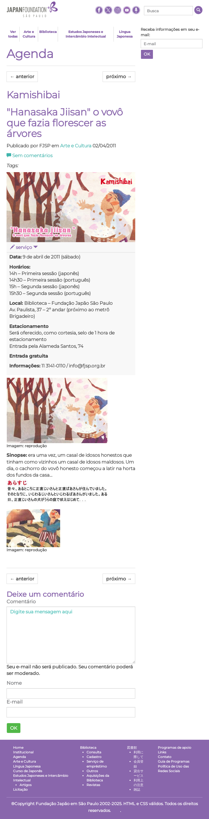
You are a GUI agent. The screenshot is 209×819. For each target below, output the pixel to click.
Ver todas (12, 34)
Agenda (30, 53)
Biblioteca (48, 32)
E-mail (15, 702)
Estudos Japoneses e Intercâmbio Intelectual (86, 34)
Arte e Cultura (29, 34)
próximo (119, 76)
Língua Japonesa (125, 34)
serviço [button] (24, 247)
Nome (14, 683)
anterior (22, 76)
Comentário (21, 602)
